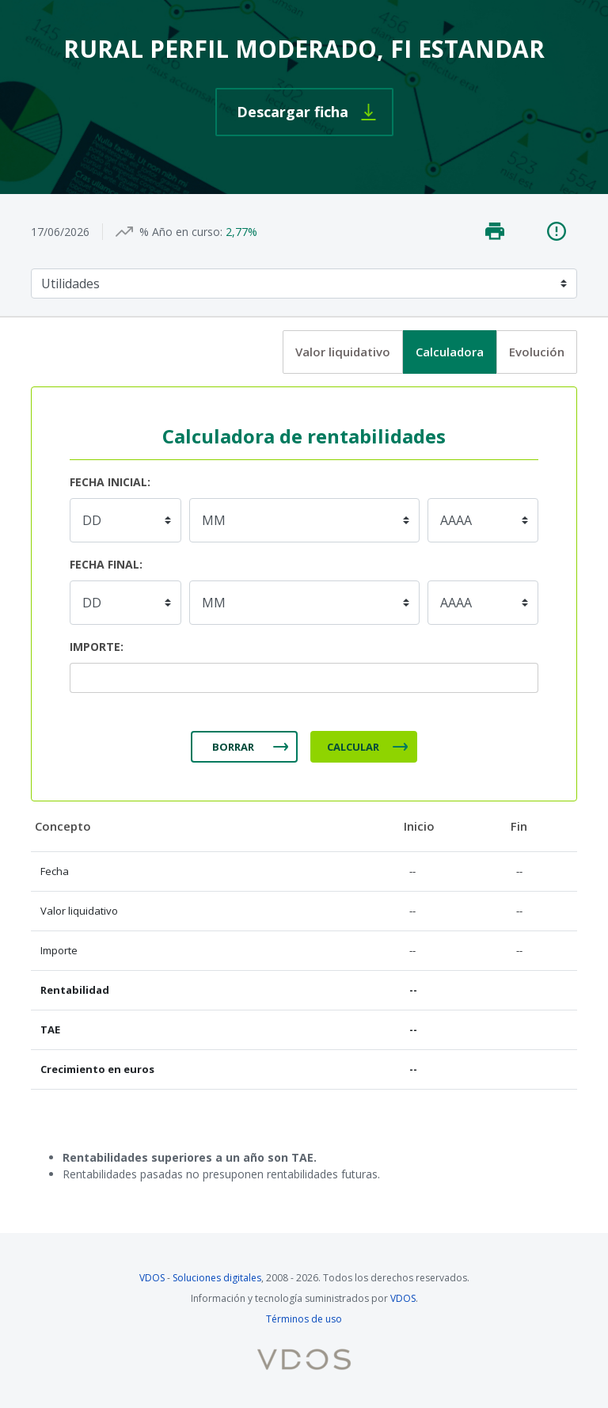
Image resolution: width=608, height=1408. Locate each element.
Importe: (97, 646)
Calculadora (450, 352)
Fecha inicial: (110, 481)
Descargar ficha (292, 111)
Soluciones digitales (217, 1277)
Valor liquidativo (342, 352)
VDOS (152, 1277)
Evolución (536, 352)
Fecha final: (106, 564)
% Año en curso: (180, 231)
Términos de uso (304, 1319)
